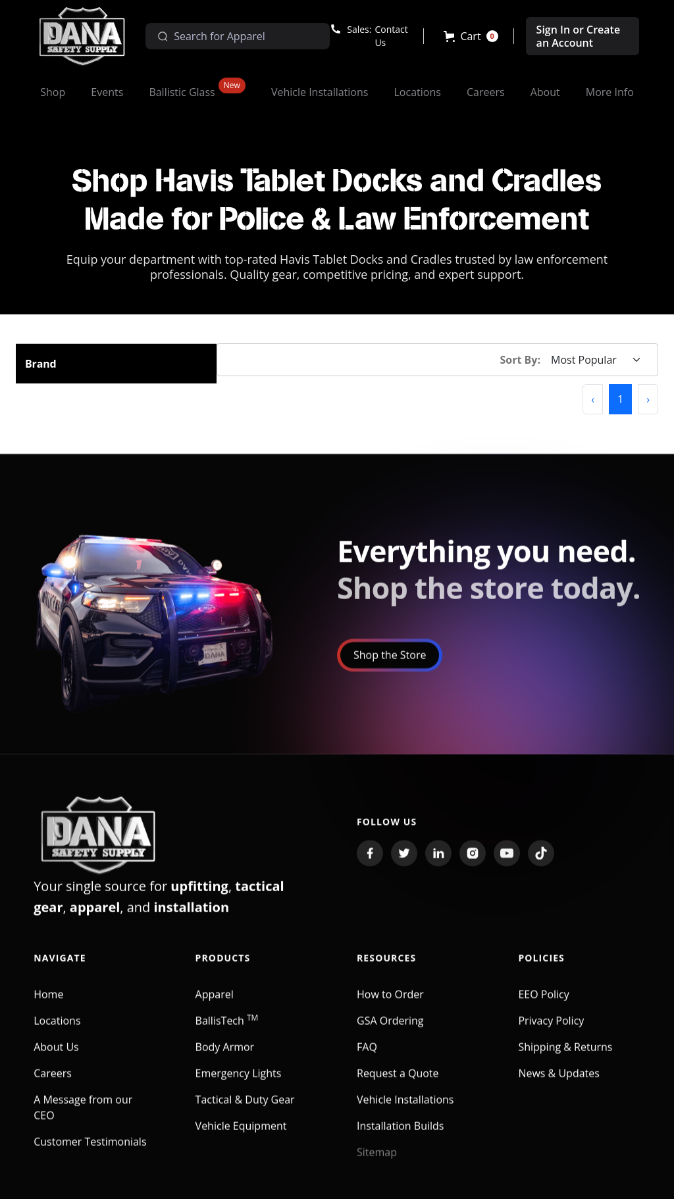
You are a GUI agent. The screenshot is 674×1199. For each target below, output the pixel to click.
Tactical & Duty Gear (245, 1109)
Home (48, 1003)
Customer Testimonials (90, 1151)
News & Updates (558, 1082)
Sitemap (377, 1161)
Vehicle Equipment (241, 1135)
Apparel (214, 1003)
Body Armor (225, 1056)
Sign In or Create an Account (578, 36)
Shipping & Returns (565, 1056)
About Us (56, 1056)
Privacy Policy (551, 1030)
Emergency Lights (238, 1082)
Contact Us (391, 36)
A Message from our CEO (83, 1117)
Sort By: (520, 359)
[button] (471, 36)
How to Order (390, 1003)
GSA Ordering (390, 1030)
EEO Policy (543, 1003)
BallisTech (227, 1030)
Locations (57, 1030)
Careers (53, 1082)
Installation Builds (400, 1135)
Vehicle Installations (405, 1109)
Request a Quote (398, 1082)
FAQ (367, 1056)
